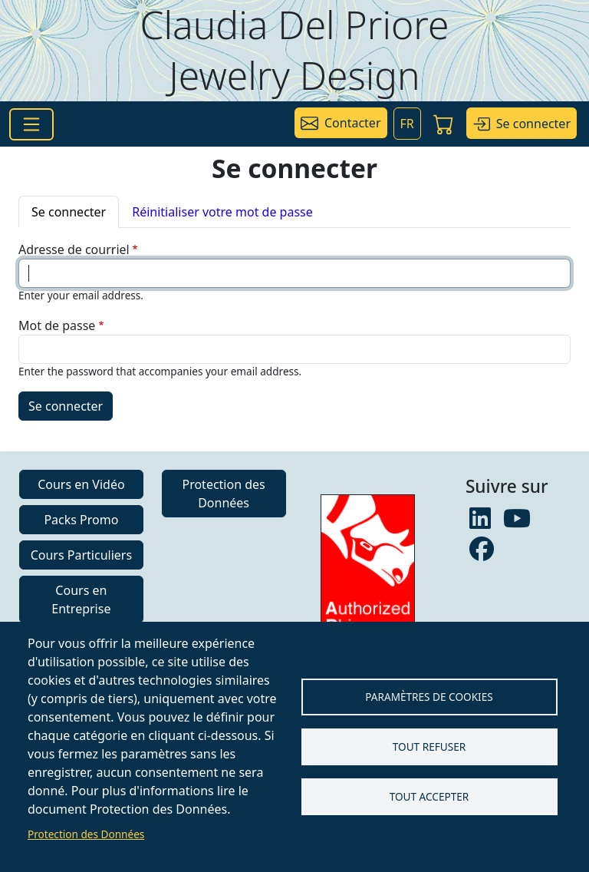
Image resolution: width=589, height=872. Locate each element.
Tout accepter (429, 796)
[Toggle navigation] (31, 124)
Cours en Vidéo (81, 484)
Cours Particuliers (81, 555)
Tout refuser (429, 746)
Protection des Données (86, 834)
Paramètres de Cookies (428, 696)
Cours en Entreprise (80, 599)
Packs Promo (81, 519)
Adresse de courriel (74, 249)
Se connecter (68, 211)
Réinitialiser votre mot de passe (222, 211)
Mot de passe (56, 325)
